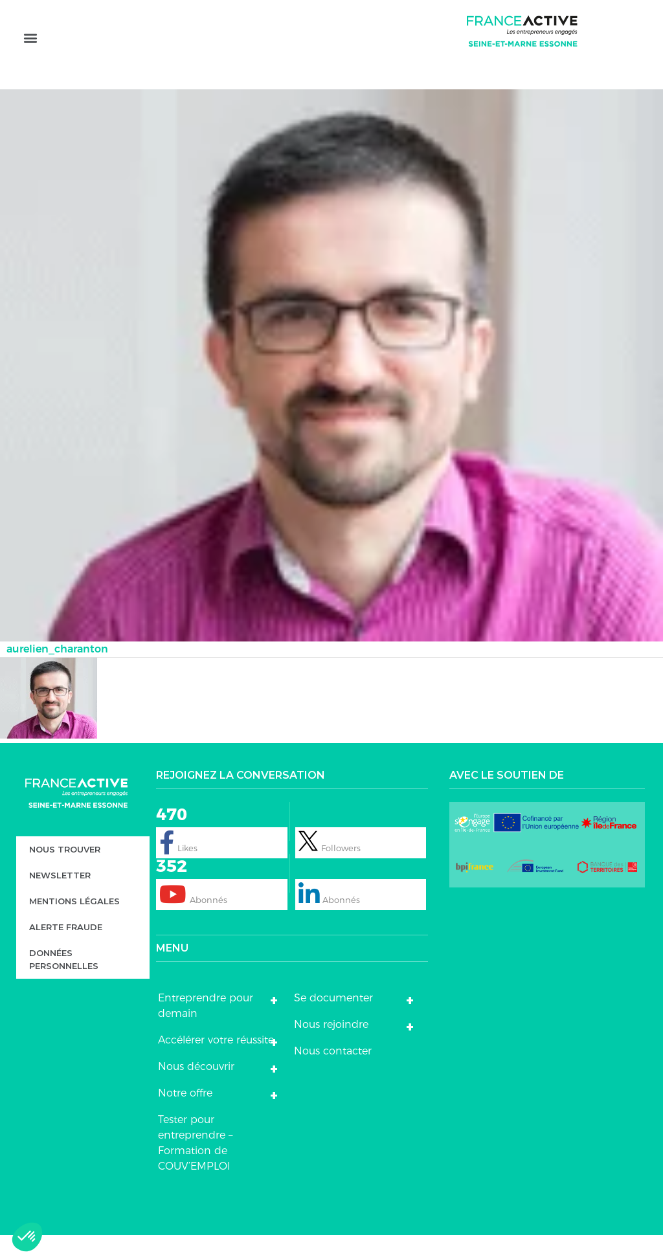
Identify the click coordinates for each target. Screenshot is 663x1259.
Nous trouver (64, 873)
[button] (30, 56)
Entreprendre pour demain (205, 1029)
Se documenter (333, 1022)
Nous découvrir (196, 1090)
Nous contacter (333, 1075)
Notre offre (185, 1117)
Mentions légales (74, 925)
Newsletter (60, 899)
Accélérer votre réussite (216, 1064)
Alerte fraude (65, 951)
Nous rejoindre (331, 1048)
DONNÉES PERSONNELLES (63, 983)
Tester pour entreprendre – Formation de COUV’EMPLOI (195, 1166)
